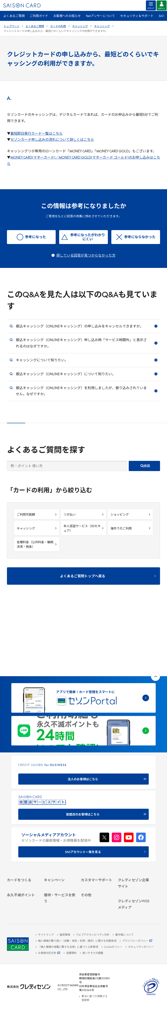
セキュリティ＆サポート (137, 16)
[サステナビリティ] (134, 843)
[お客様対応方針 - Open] (48, 953)
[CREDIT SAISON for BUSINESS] (83, 702)
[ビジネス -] (134, 838)
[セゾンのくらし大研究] (134, 907)
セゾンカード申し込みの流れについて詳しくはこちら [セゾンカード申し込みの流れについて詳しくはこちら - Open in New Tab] (52, 140)
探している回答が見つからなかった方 (85, 255)
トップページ (11, 26)
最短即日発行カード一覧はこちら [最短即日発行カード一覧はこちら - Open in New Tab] (36, 134)
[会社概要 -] (134, 833)
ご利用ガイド (39, 16)
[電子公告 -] (134, 853)
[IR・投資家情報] (134, 848)
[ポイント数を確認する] (23, 903)
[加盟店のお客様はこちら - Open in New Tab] (83, 737)
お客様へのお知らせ (67, 16)
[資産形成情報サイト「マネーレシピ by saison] (134, 896)
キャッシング (80, 26)
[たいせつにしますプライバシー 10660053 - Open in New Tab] (151, 995)
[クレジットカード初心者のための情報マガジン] (134, 883)
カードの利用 (58, 26)
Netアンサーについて (100, 16)
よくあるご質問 (14, 16)
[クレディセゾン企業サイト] (134, 826)
